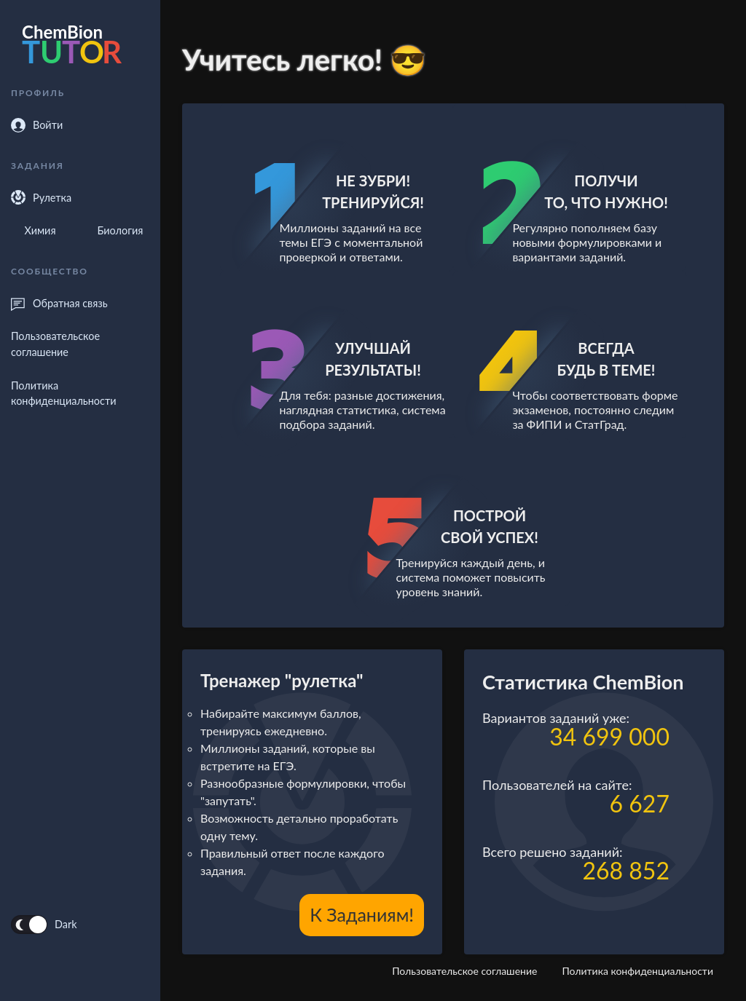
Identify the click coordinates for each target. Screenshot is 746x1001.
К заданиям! (362, 914)
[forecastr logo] (80, 47)
